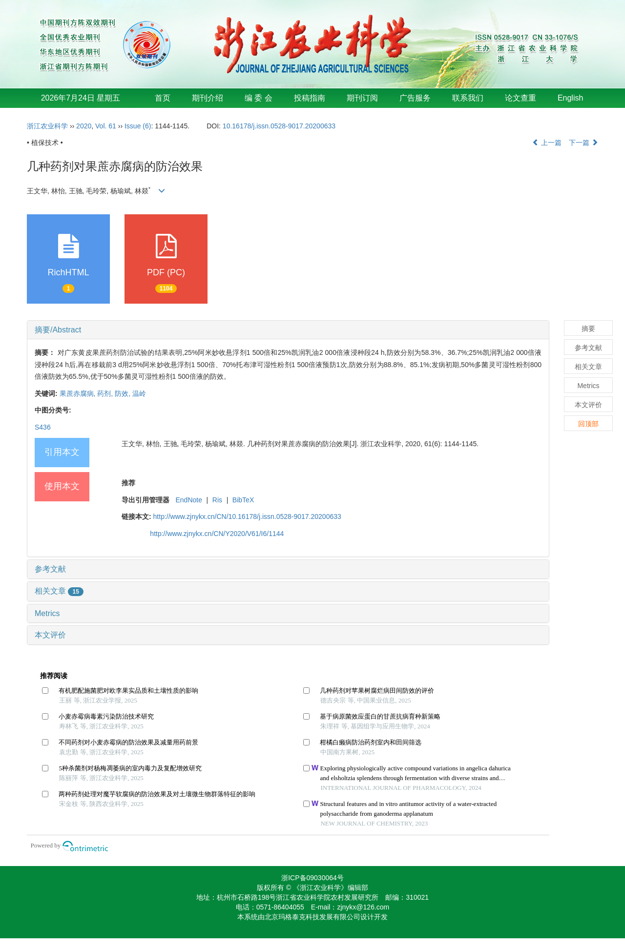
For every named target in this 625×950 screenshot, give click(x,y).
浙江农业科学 (47, 126)
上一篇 (547, 142)
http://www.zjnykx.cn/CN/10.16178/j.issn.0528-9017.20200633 (247, 516)
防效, (123, 393)
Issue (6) (138, 126)
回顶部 (588, 424)
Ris (217, 500)
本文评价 (50, 635)
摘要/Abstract (58, 330)
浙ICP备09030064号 (312, 878)
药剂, (106, 393)
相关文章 (59, 591)
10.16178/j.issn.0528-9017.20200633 (279, 126)
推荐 (128, 483)
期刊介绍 (207, 98)
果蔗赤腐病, (79, 393)
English (570, 98)
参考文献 (50, 569)
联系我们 (467, 98)
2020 (83, 126)
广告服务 (415, 98)
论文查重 (520, 98)
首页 (162, 98)
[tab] (288, 330)
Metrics (47, 613)
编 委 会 (258, 98)
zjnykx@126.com (363, 907)
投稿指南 (309, 98)
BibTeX (243, 500)
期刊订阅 (362, 98)
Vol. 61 (105, 126)
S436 (43, 427)
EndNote (188, 500)
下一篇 (583, 142)
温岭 (139, 393)
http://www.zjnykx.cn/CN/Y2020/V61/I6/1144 (217, 533)
